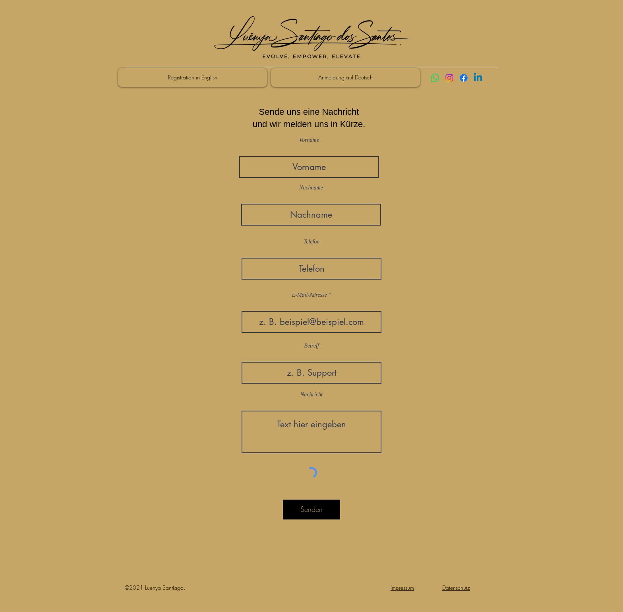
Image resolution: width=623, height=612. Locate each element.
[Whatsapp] (435, 78)
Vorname (309, 140)
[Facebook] (464, 78)
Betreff (311, 346)
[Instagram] (449, 78)
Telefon (312, 242)
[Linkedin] (478, 78)
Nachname (311, 188)
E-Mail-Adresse (309, 295)
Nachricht (311, 395)
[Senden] (311, 509)
